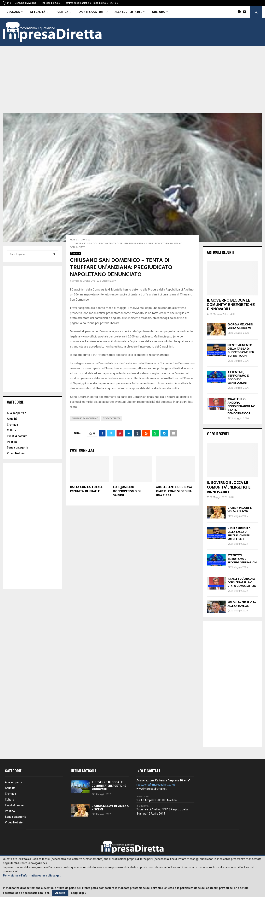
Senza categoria (17, 447)
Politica (61, 11)
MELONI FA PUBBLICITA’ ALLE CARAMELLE (242, 604)
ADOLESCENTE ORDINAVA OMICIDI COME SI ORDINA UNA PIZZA (174, 491)
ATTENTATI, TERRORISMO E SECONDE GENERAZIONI (242, 559)
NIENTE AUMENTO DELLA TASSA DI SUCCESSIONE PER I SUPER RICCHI (239, 533)
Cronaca (13, 11)
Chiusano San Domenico (85, 418)
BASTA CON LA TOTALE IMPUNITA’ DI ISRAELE (86, 489)
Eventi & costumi (91, 11)
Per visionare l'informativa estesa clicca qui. (32, 875)
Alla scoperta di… (128, 11)
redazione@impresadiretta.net (155, 784)
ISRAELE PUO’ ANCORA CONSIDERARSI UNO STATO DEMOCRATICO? (241, 406)
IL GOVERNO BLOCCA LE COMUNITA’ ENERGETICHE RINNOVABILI (231, 304)
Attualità (37, 11)
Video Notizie (15, 453)
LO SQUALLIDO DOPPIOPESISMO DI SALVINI (127, 491)
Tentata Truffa (111, 418)
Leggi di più (78, 892)
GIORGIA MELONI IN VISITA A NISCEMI (240, 509)
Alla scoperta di (17, 413)
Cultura (158, 11)
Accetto (60, 892)
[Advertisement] (132, 83)
